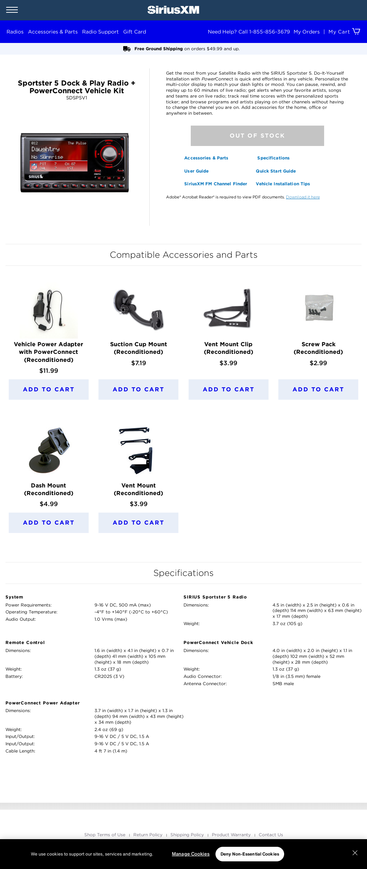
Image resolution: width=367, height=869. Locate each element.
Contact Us (271, 834)
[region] (183, 854)
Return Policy (148, 834)
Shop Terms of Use (105, 834)
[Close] (355, 853)
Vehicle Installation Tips (283, 183)
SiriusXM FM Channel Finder (215, 183)
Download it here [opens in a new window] (303, 197)
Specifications (273, 158)
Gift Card (134, 32)
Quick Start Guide (276, 171)
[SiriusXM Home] (173, 10)
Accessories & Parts (206, 158)
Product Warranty (232, 834)
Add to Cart (48, 389)
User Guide (196, 171)
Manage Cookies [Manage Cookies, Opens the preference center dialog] (191, 853)
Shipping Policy (187, 834)
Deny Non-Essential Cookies (250, 854)
